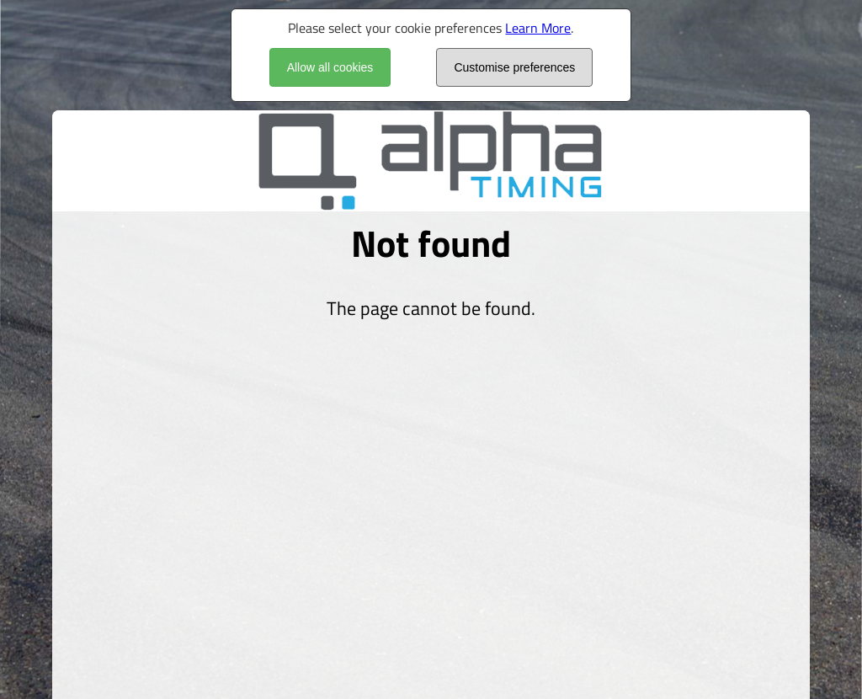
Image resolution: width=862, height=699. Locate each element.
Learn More (538, 28)
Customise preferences (514, 67)
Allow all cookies (330, 67)
